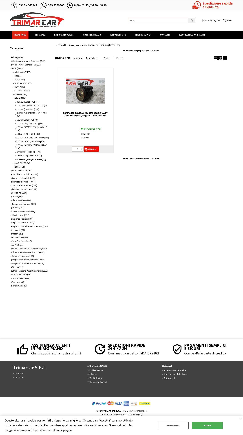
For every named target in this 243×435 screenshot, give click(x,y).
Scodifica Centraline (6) (22, 241)
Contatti (167, 35)
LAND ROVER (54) (22, 163)
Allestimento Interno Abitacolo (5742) (28, 61)
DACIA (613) (19, 98)
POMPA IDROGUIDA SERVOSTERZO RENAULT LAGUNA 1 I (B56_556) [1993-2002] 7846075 (85, 115)
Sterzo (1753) (17, 267)
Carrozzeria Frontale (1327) (23, 178)
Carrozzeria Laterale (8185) (23, 182)
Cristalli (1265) (18, 208)
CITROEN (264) (20, 95)
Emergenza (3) (18, 282)
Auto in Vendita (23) (20, 278)
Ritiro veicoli (169, 378)
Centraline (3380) (19, 193)
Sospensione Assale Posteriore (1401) (28, 264)
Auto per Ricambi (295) (22, 171)
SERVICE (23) (17, 245)
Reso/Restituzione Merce (194, 35)
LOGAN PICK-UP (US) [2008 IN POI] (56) (32, 147)
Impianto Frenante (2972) (23, 223)
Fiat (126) (18, 76)
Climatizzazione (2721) (21, 200)
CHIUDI (240, 419)
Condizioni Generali (98, 382)
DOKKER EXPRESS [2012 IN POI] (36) (32, 106)
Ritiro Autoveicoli (65, 35)
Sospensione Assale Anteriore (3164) (28, 260)
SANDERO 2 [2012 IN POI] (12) (29, 156)
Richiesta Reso (96, 370)
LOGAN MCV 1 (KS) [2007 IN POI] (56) (33, 138)
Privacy (92, 374)
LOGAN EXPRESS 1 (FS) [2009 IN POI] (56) (32, 129)
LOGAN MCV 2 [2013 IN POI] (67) (30, 142)
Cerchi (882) (17, 197)
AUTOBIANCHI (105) (23, 83)
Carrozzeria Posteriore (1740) (24, 186)
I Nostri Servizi (145, 35)
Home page (20, 35)
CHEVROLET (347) (22, 91)
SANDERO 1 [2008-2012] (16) (29, 152)
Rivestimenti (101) (19, 286)
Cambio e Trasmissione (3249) (25, 174)
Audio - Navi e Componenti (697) (26, 65)
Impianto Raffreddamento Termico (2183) (30, 226)
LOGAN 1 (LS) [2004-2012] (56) (30, 124)
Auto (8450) (17, 69)
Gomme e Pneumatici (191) (23, 212)
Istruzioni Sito (120, 35)
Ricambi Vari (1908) (20, 238)
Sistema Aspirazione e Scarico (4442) (28, 252)
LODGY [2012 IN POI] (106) (28, 120)
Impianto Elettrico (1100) (22, 219)
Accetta (207, 425)
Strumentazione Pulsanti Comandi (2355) (30, 271)
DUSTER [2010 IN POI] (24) (28, 109)
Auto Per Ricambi (93, 35)
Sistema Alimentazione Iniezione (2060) (29, 249)
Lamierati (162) (18, 230)
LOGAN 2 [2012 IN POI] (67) (28, 134)
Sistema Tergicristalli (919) (23, 256)
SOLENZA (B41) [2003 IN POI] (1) (31, 160)
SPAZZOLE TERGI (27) (21, 275)
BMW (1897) (19, 87)
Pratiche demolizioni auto (175, 374)
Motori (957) (17, 234)
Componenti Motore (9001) (24, 204)
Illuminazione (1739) (20, 215)
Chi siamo (40, 35)
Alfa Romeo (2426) (22, 72)
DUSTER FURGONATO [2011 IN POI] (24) (31, 115)
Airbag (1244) (18, 57)
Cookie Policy (95, 378)
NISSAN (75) (19, 167)
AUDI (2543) (19, 80)
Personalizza (173, 425)
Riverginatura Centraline (175, 370)
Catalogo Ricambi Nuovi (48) (24, 189)
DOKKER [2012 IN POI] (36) (28, 102)
